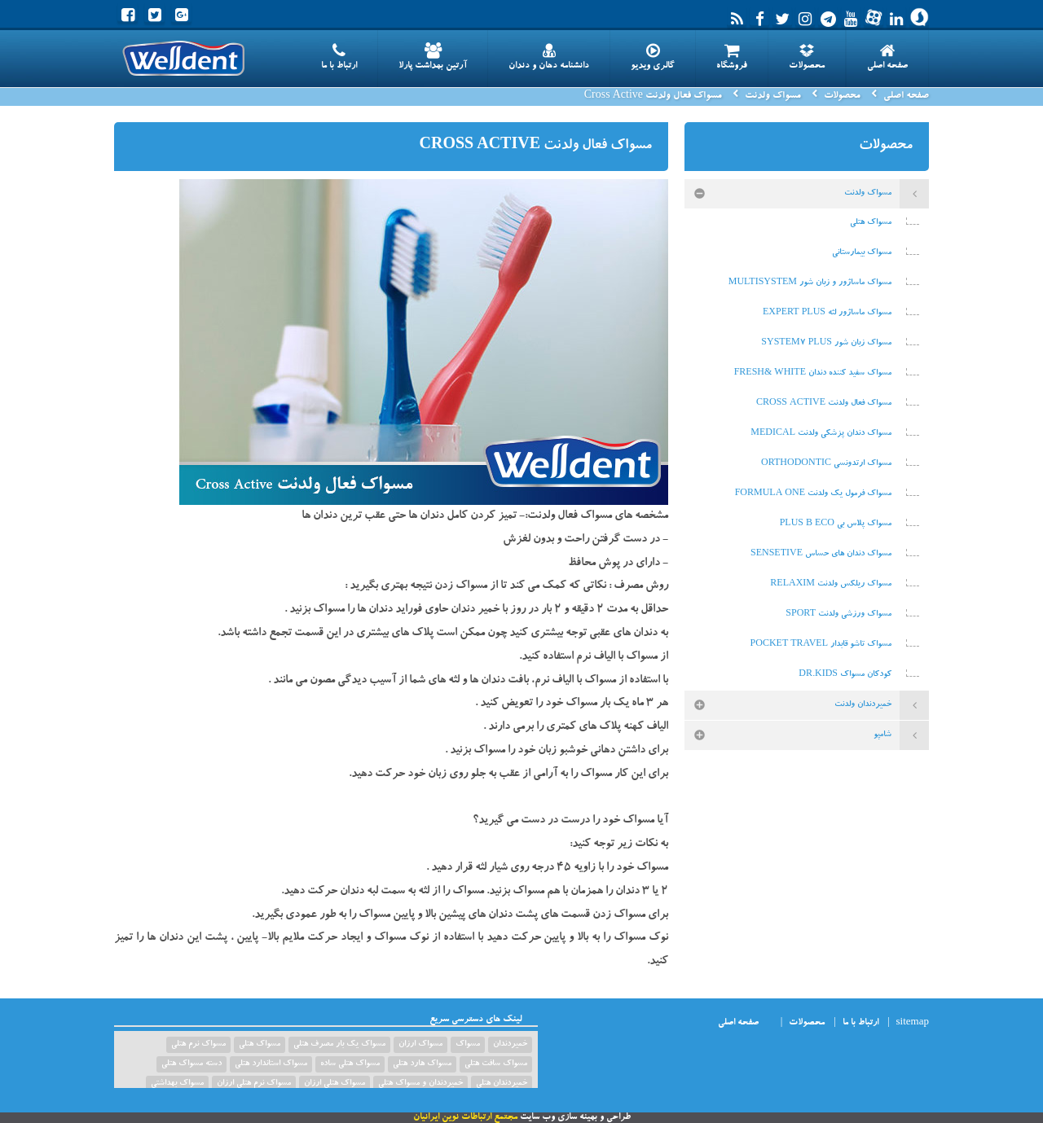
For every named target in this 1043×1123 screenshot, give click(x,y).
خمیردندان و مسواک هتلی (420, 1084)
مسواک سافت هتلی (495, 1064)
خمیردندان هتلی (501, 1084)
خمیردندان (510, 1045)
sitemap (912, 1023)
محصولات (807, 57)
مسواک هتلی (259, 1045)
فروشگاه (731, 57)
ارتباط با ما (339, 57)
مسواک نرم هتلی (198, 1045)
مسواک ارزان (420, 1045)
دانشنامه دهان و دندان (548, 57)
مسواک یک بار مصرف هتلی (339, 1045)
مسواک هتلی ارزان (334, 1084)
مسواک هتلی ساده (350, 1064)
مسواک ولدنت (773, 96)
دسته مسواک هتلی (191, 1064)
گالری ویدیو (653, 57)
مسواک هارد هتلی (422, 1064)
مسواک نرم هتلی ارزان (254, 1084)
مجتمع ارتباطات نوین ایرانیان (465, 1117)
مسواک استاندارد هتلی (271, 1064)
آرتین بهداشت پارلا (432, 57)
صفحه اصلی (887, 57)
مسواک (467, 1045)
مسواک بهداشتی (177, 1084)
